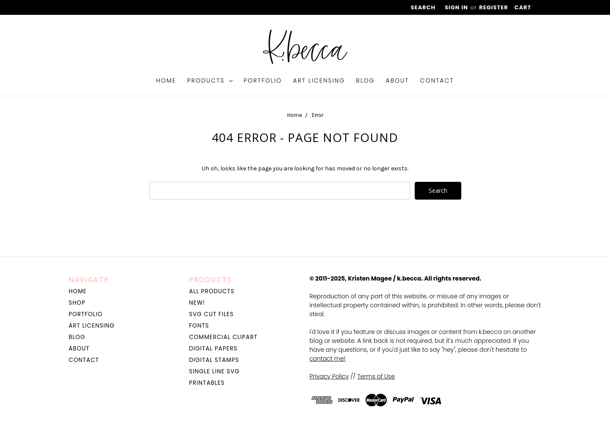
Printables (207, 383)
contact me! (328, 358)
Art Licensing (319, 80)
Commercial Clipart (223, 337)
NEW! (197, 303)
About (397, 80)
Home (166, 80)
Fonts (199, 326)
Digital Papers (213, 349)
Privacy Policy (329, 376)
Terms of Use (376, 376)
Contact (437, 80)
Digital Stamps (214, 360)
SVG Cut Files (211, 314)
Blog (365, 80)
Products (210, 80)
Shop (77, 303)
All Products (211, 291)
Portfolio (263, 80)
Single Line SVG (214, 371)
